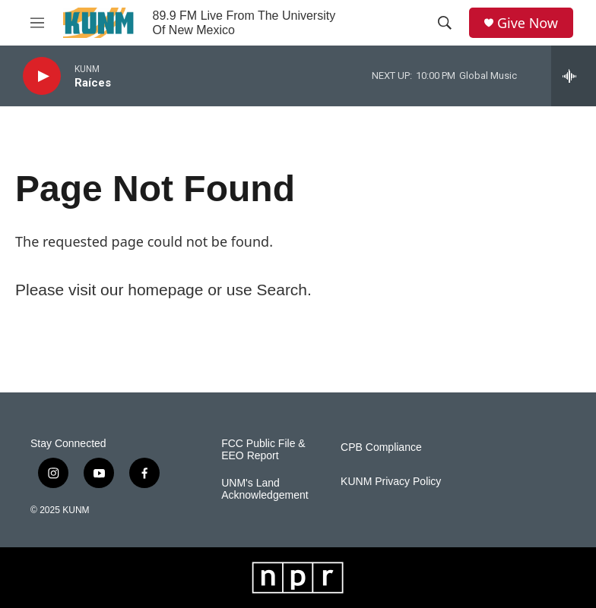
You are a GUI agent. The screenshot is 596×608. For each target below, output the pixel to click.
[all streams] (573, 76)
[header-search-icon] (444, 23)
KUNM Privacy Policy (391, 481)
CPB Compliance (381, 447)
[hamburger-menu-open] (37, 23)
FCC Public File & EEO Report (263, 450)
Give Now (527, 23)
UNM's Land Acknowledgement (264, 489)
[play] (42, 76)
